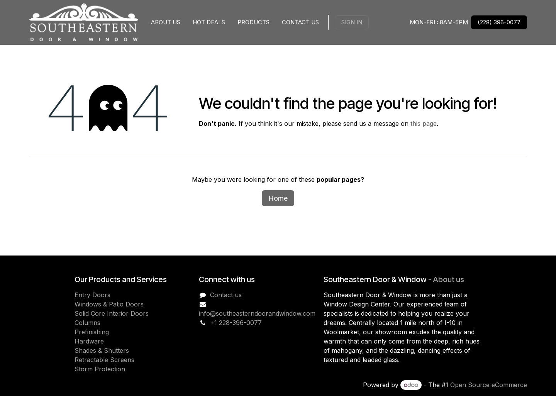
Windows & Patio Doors (109, 304)
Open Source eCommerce (488, 385)
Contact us (226, 295)
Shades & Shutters (102, 350)
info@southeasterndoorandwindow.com (257, 313)
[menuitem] (165, 22)
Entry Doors (92, 295)
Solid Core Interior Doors (112, 313)
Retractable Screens (104, 360)
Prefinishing (92, 332)
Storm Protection (100, 369)
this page (423, 123)
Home (278, 198)
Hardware (89, 341)
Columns (87, 323)
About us (448, 279)
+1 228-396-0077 (236, 323)
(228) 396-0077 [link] (499, 22)
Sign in (351, 22)
